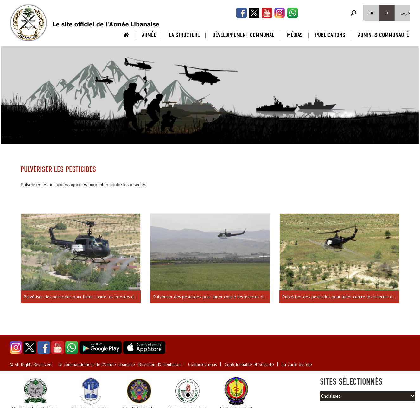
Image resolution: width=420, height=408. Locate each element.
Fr (387, 13)
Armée (149, 35)
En (371, 13)
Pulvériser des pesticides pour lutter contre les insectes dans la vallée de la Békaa (82, 297)
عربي (405, 12)
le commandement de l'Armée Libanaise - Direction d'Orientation (120, 364)
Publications (330, 35)
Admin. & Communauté (383, 35)
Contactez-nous (202, 364)
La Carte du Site (297, 364)
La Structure (184, 35)
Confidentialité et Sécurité (249, 364)
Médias (294, 35)
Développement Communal (243, 35)
